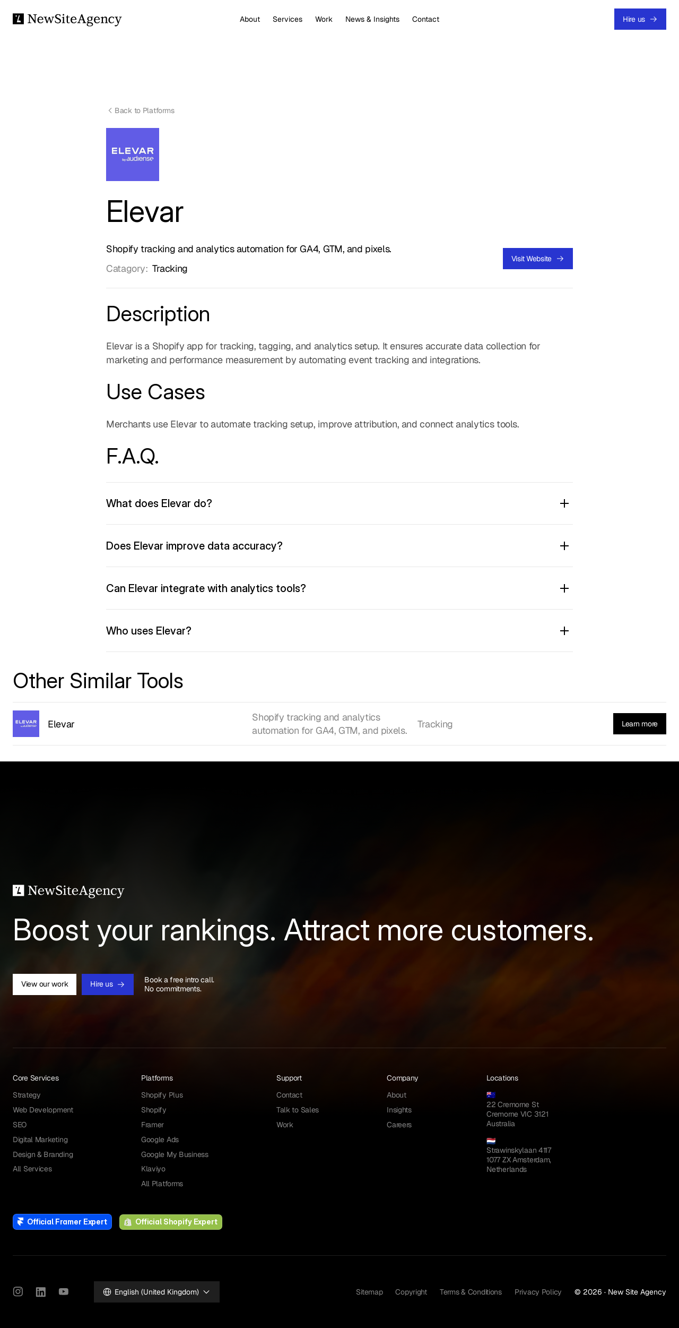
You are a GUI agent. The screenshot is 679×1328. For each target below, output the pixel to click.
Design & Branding (43, 1154)
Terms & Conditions (471, 1292)
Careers (399, 1124)
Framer (152, 1124)
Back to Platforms (144, 110)
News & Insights (372, 19)
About (250, 19)
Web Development (43, 1110)
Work (324, 19)
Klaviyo (153, 1168)
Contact (425, 19)
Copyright (410, 1292)
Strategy (27, 1095)
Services (287, 19)
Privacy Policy (538, 1292)
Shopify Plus (162, 1095)
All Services (32, 1168)
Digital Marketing (40, 1139)
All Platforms (162, 1183)
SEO (20, 1124)
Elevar (61, 724)
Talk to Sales (297, 1110)
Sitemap (369, 1292)
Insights (399, 1110)
